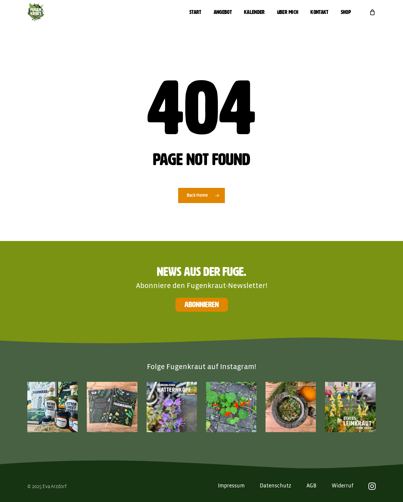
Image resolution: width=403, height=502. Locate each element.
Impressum (231, 486)
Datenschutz (275, 486)
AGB (311, 486)
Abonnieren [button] (202, 304)
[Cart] (372, 12)
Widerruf (342, 486)
